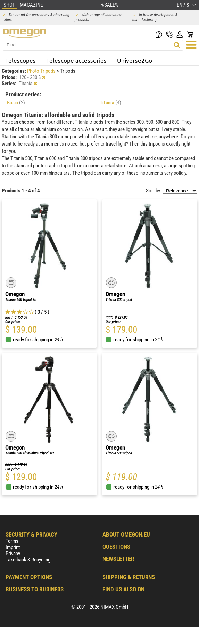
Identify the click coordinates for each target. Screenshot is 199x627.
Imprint (13, 547)
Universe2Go (134, 60)
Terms (12, 541)
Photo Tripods (42, 71)
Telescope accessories (76, 60)
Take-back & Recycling (28, 560)
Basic (16, 102)
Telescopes (20, 60)
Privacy (13, 553)
